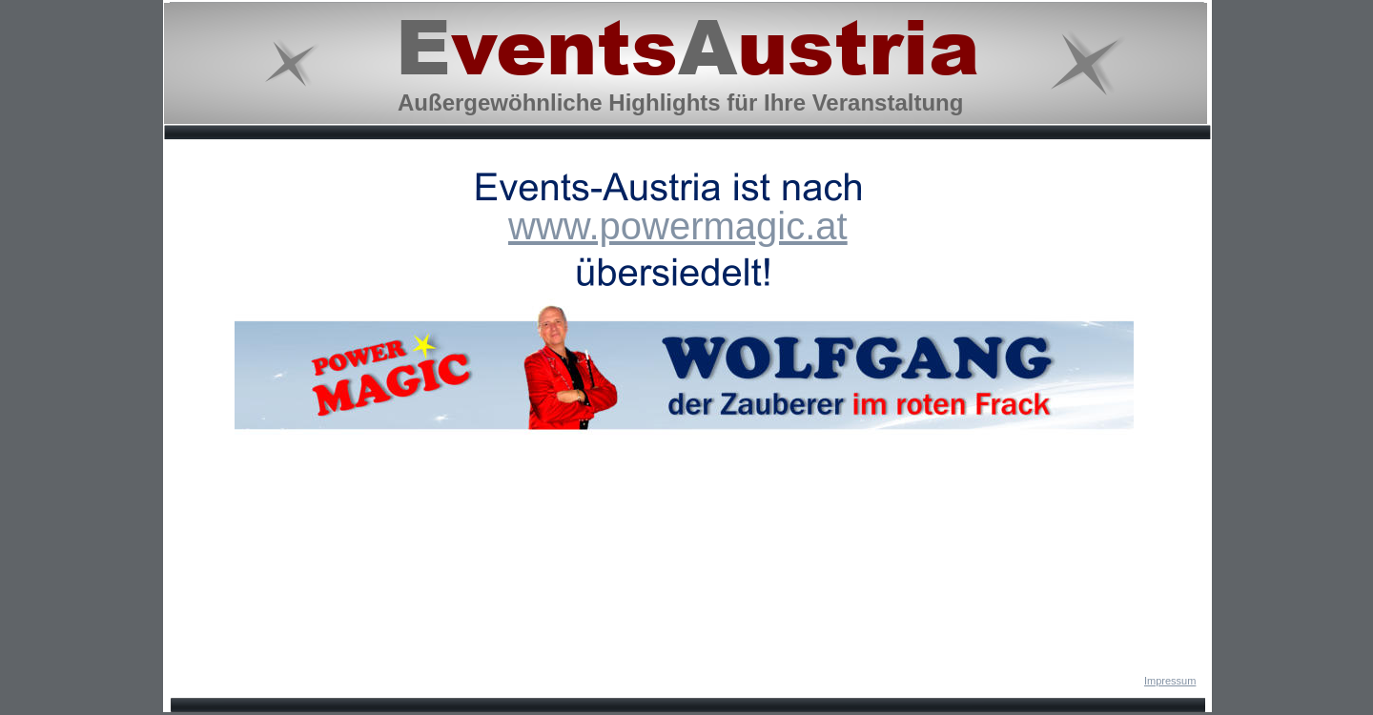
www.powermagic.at (678, 226)
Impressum (1170, 680)
